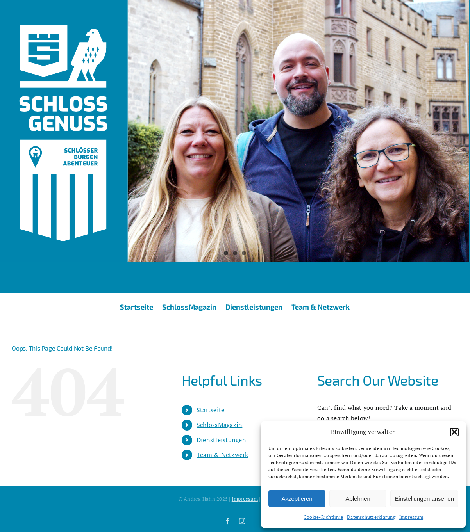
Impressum (411, 517)
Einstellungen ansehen (424, 498)
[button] (454, 432)
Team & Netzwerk (222, 454)
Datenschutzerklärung (371, 517)
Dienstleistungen (221, 440)
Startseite (210, 410)
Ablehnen (357, 498)
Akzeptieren (296, 498)
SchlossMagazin (219, 424)
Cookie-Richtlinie (323, 517)
